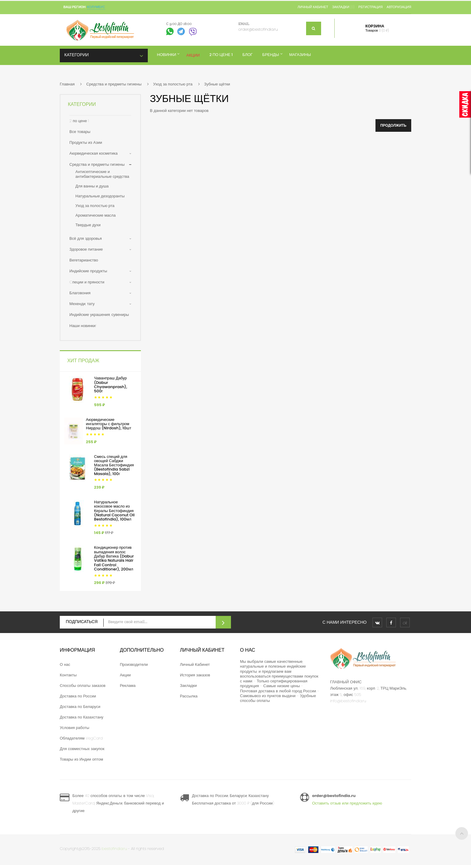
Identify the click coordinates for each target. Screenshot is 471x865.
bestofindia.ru (114, 848)
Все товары (79, 131)
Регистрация (370, 7)
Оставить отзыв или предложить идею (347, 803)
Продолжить (393, 125)
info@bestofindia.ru (348, 701)
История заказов (195, 675)
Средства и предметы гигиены (113, 84)
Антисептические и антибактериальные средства (102, 174)
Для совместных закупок (82, 749)
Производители (134, 664)
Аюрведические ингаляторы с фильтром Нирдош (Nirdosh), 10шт (108, 424)
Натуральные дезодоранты (100, 196)
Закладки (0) (343, 7)
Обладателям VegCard (81, 738)
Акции (125, 675)
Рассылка (189, 696)
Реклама (127, 685)
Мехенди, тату (82, 304)
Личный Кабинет (195, 664)
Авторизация (399, 7)
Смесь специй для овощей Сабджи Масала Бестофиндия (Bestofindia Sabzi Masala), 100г (114, 465)
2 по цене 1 (79, 121)
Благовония (79, 293)
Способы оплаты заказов (82, 685)
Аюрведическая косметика (93, 153)
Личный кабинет (312, 7)
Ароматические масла (95, 215)
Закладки (188, 685)
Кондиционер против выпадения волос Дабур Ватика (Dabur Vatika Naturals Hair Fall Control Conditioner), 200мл (114, 558)
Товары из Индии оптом (81, 759)
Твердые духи (88, 225)
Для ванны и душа (92, 186)
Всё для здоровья (85, 238)
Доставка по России (78, 696)
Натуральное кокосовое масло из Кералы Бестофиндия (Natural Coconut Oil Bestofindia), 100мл (114, 510)
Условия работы (74, 728)
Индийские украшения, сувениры (99, 314)
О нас (65, 664)
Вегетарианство (83, 260)
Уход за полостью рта (173, 84)
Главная (67, 84)
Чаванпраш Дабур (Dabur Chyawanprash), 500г (110, 384)
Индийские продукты (88, 271)
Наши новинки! (82, 326)
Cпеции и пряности (86, 282)
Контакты (68, 675)
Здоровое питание (86, 249)
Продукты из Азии (85, 142)
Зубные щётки (217, 84)
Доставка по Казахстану (81, 717)
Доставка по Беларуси (80, 706)
